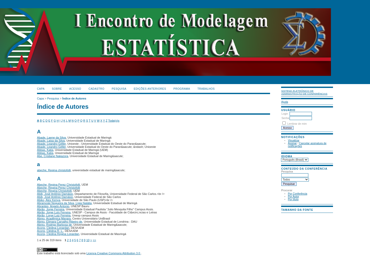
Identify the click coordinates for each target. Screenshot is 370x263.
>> (94, 240)
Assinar (292, 143)
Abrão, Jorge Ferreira (50, 209)
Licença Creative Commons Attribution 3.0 (113, 253)
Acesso (75, 88)
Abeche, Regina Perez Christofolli (58, 184)
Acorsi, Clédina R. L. (50, 230)
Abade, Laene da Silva (51, 137)
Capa (41, 88)
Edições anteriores (150, 88)
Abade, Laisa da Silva (51, 140)
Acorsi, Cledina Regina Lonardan (58, 233)
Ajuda (284, 102)
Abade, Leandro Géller (51, 143)
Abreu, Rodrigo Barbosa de (54, 224)
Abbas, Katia (45, 149)
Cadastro (96, 88)
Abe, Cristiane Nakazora (52, 156)
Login (284, 113)
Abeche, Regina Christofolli (54, 190)
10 (87, 240)
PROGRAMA (181, 88)
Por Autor (293, 196)
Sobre (57, 88)
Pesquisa (119, 88)
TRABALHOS (206, 88)
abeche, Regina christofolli (54, 170)
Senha (285, 118)
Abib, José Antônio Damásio (55, 193)
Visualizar (293, 140)
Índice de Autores (74, 98)
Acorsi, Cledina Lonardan (53, 227)
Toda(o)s (113, 120)
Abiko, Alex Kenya (48, 200)
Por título (293, 199)
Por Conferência (297, 193)
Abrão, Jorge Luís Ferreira (54, 212)
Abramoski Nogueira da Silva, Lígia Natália (64, 203)
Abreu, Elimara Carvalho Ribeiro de (59, 221)
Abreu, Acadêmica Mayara (54, 218)
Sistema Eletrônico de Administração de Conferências (304, 92)
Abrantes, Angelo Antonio (53, 206)
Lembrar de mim (297, 123)
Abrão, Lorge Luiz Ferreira (54, 215)
